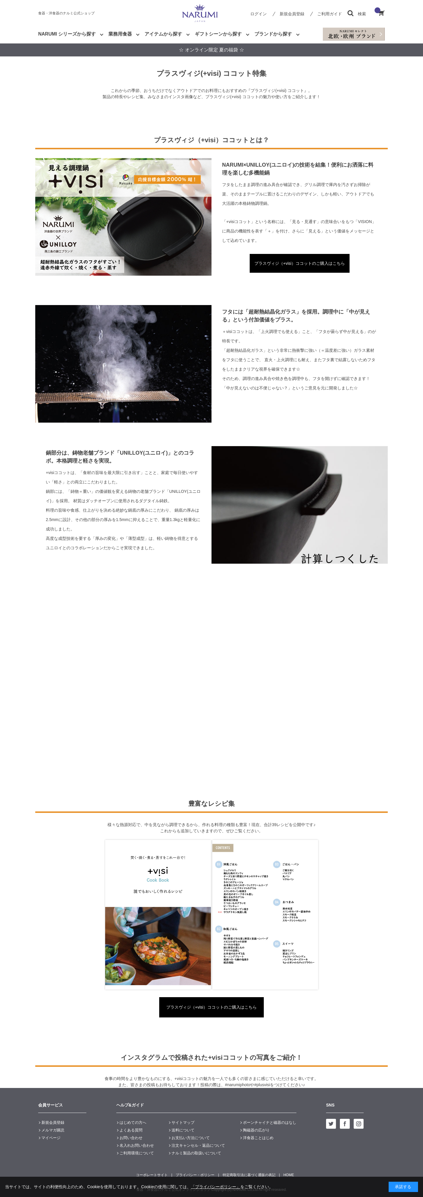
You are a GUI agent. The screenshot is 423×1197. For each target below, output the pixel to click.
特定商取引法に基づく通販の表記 (249, 1175)
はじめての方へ (133, 1122)
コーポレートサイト (152, 1175)
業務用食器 (120, 33)
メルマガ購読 (52, 1130)
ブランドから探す (273, 33)
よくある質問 (131, 1130)
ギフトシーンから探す (218, 33)
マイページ (51, 1138)
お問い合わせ (131, 1138)
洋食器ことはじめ (258, 1138)
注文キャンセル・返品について (198, 1145)
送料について (183, 1130)
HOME (288, 1175)
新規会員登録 (292, 13)
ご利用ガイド (329, 13)
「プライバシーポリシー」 (215, 1186)
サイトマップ (183, 1122)
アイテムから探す (163, 33)
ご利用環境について (137, 1153)
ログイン (258, 13)
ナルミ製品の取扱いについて (196, 1153)
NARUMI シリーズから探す (67, 33)
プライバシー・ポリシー (195, 1175)
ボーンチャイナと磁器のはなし (269, 1122)
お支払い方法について (191, 1138)
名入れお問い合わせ (137, 1145)
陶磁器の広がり (256, 1130)
